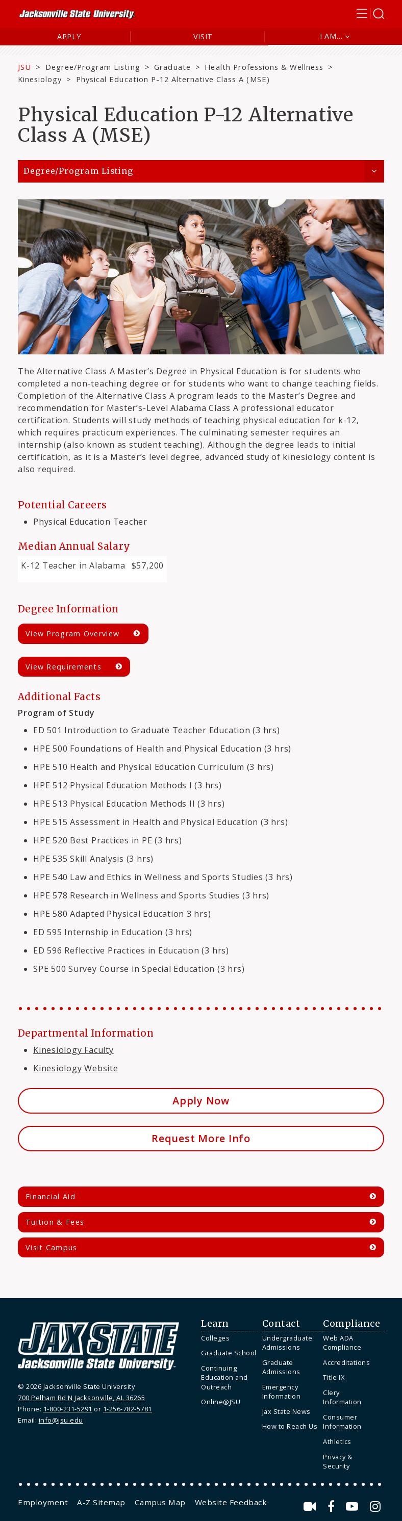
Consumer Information (342, 1421)
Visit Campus (52, 1247)
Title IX (333, 1377)
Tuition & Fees (55, 1222)
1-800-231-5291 (67, 1408)
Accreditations (346, 1362)
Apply (69, 36)
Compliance (351, 1323)
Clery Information (342, 1397)
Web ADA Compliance (342, 1342)
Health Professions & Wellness (264, 67)
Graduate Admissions (281, 1367)
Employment (43, 1502)
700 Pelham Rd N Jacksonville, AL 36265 (81, 1397)
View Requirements (64, 667)
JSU (24, 67)
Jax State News (286, 1411)
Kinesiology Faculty (73, 1049)
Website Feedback (231, 1502)
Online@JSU (220, 1401)
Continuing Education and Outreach (224, 1377)
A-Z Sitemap (101, 1502)
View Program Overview (72, 633)
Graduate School (229, 1352)
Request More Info (201, 1138)
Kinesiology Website (75, 1068)
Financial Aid (51, 1196)
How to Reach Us (290, 1426)
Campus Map (160, 1502)
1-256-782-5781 (127, 1408)
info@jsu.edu (61, 1420)
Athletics (337, 1441)
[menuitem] (229, 1338)
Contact (281, 1323)
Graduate (172, 67)
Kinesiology (40, 79)
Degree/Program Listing (92, 67)
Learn (215, 1323)
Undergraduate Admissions (287, 1342)
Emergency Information (281, 1391)
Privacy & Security (338, 1461)
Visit (203, 36)
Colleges (215, 1338)
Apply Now (201, 1100)
